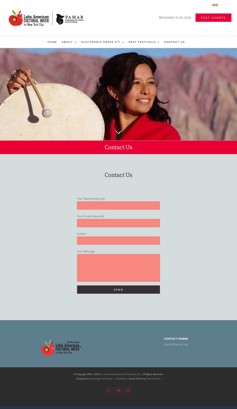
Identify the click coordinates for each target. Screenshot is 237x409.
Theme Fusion (153, 378)
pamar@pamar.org (176, 344)
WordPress (121, 378)
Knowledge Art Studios (101, 378)
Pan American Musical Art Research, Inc (120, 374)
